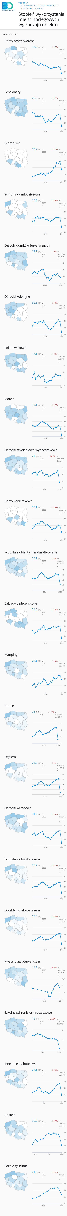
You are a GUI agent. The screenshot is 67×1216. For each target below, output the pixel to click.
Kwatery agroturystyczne (22, 961)
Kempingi (11, 654)
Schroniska (12, 143)
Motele (9, 399)
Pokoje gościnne (16, 1166)
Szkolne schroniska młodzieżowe (28, 1012)
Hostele (9, 1115)
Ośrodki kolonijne (17, 296)
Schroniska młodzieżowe (22, 194)
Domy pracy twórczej (19, 41)
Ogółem (10, 757)
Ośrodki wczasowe (17, 808)
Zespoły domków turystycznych (27, 245)
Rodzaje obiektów (9, 34)
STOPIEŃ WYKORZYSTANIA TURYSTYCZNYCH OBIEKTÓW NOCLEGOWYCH (39, 7)
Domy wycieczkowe (18, 501)
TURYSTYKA (23, 3)
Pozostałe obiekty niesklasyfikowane (30, 552)
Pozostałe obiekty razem (22, 859)
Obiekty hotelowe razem (22, 910)
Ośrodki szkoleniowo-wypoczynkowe (30, 450)
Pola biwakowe (15, 348)
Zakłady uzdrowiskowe (20, 603)
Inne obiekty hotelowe (20, 1064)
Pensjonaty (12, 92)
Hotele (9, 706)
